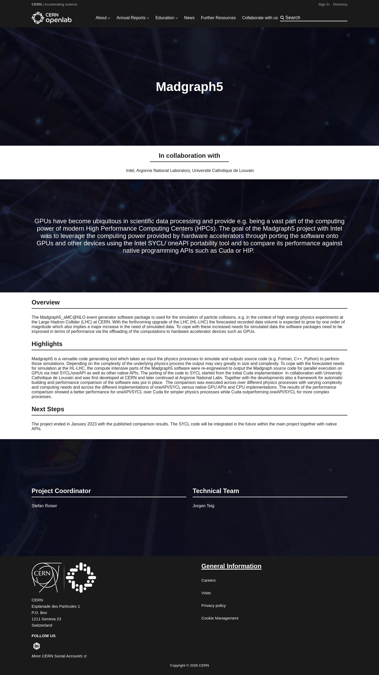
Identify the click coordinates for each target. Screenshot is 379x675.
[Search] (315, 17)
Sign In (324, 4)
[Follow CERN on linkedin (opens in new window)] (37, 646)
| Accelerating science (54, 4)
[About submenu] (109, 18)
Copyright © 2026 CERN (189, 665)
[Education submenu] (176, 18)
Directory (340, 4)
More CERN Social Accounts (59, 656)
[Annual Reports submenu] (148, 18)
